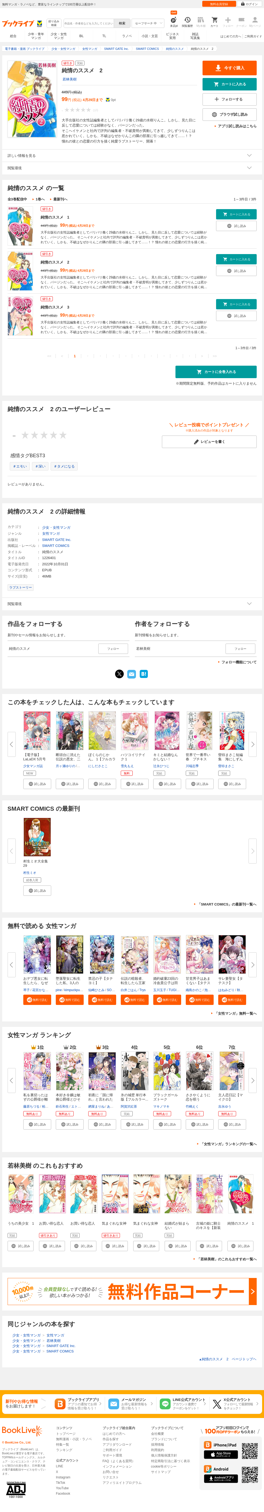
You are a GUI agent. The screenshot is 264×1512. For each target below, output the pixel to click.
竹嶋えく (192, 1106)
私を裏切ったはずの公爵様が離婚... (35, 1099)
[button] (37, 784)
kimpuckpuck (73, 990)
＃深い (40, 466)
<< (49, 356)
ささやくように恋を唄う (198, 1097)
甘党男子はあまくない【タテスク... (198, 982)
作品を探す (111, 1439)
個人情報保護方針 (164, 1455)
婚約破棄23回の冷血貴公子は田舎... (165, 982)
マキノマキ (161, 1106)
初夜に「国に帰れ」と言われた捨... (100, 1099)
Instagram (63, 1477)
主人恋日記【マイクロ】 (230, 1097)
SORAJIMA (115, 990)
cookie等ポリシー (164, 1466)
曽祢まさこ (226, 766)
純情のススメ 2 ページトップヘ (227, 1359)
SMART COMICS (56, 546)
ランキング (64, 1450)
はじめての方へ (230, 36)
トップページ (66, 1434)
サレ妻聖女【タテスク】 (230, 980)
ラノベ (127, 36)
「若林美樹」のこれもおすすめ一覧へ (227, 1259)
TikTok (60, 1483)
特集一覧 (62, 1444)
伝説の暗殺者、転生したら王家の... (133, 982)
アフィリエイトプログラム (122, 1483)
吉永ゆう (224, 1106)
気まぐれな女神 (114, 1223)
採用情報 (157, 1444)
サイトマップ (161, 1472)
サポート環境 (112, 1455)
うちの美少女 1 (21, 1223)
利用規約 (157, 1450)
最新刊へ (60, 199)
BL (81, 36)
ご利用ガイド (253, 36)
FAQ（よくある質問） (119, 1461)
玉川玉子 (159, 990)
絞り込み (53, 23)
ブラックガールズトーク (165, 1097)
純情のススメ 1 (55, 217)
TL (104, 36)
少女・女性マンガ (59, 36)
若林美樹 (70, 79)
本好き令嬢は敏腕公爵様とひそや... (68, 1099)
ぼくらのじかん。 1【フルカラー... (102, 759)
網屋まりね (96, 1106)
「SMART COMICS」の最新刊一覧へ (227, 904)
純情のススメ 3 (55, 307)
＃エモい (20, 466)
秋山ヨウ (243, 990)
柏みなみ (48, 1106)
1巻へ (40, 199)
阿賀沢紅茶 (129, 1106)
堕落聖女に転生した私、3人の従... (68, 982)
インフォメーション (117, 1466)
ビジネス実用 (172, 36)
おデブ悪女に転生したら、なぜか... (35, 982)
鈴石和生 (62, 1106)
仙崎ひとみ (96, 990)
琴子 (26, 990)
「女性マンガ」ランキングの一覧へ (228, 1144)
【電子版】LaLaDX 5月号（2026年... (34, 759)
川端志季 (192, 766)
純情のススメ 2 (55, 262)
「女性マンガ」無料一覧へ (235, 1013)
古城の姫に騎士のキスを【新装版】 (208, 1227)
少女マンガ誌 (33, 766)
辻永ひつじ (161, 766)
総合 (13, 36)
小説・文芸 (150, 36)
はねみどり (226, 990)
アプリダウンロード (117, 1444)
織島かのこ (194, 990)
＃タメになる (64, 466)
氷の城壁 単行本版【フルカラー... (134, 1097)
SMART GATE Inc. (56, 540)
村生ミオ (29, 873)
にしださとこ (98, 766)
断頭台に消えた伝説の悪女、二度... (68, 759)
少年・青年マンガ (36, 36)
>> (215, 356)
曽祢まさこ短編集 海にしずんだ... (230, 759)
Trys (142, 990)
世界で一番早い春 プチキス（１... (198, 759)
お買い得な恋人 (51, 1223)
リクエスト (111, 1477)
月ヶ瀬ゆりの (65, 766)
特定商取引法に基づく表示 (170, 1461)
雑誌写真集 (195, 36)
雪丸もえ (127, 766)
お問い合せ (111, 1472)
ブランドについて (164, 1439)
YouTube (62, 1488)
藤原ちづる (31, 1106)
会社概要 (157, 1434)
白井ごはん (129, 990)
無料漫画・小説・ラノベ (74, 1439)
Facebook (63, 1493)
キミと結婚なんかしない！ (165, 757)
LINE (59, 1466)
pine (59, 990)
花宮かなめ (40, 990)
